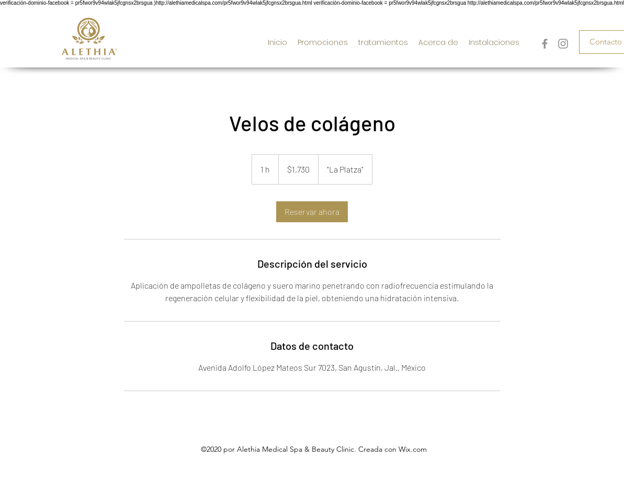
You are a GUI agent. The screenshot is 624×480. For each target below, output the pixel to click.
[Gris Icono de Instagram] (563, 43)
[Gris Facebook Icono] (544, 43)
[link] (312, 211)
